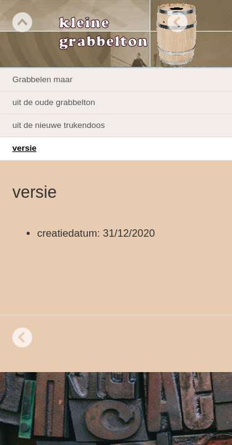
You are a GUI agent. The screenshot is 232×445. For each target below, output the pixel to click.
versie (24, 148)
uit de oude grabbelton (53, 102)
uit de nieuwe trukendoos (58, 125)
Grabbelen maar (42, 79)
